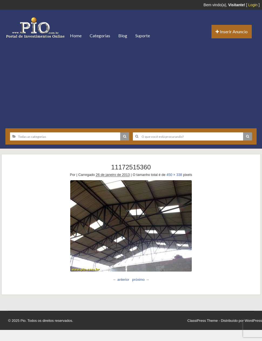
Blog (122, 35)
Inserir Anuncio (232, 31)
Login (252, 5)
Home (76, 35)
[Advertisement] (131, 84)
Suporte (142, 35)
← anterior (121, 280)
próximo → (140, 280)
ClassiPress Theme (202, 321)
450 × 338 (174, 175)
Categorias (100, 35)
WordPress (253, 321)
